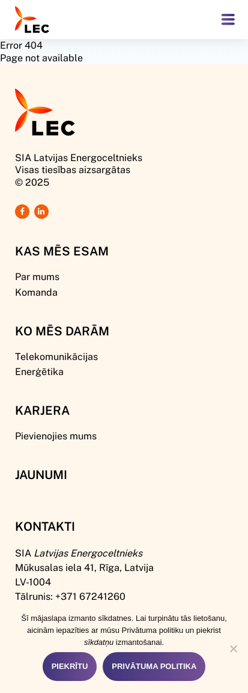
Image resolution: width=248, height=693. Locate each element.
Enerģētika (39, 371)
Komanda (36, 292)
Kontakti (45, 526)
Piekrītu (70, 666)
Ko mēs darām (62, 330)
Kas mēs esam (62, 250)
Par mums (37, 276)
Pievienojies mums (56, 435)
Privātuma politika (154, 666)
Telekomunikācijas (56, 356)
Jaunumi (41, 474)
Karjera (42, 410)
